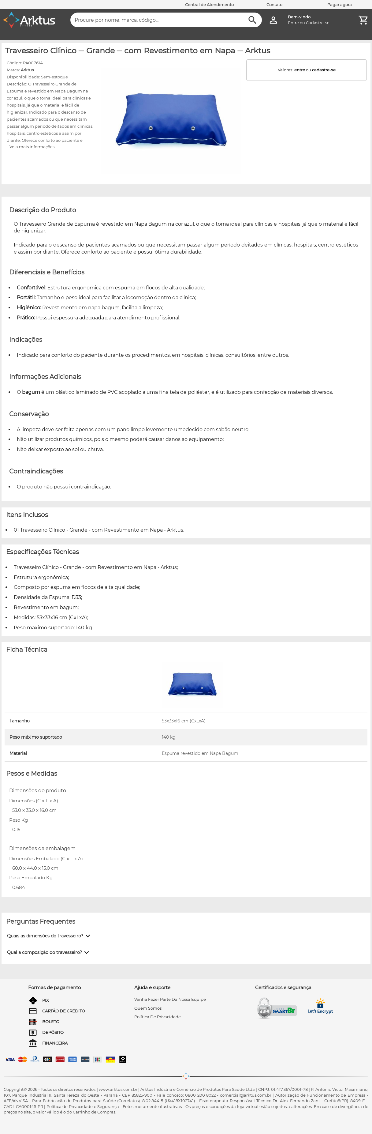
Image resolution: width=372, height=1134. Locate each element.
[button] (50, 936)
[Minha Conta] (273, 20)
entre (299, 69)
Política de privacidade (157, 1016)
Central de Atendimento (209, 4)
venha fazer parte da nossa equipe (170, 999)
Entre (293, 22)
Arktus (27, 69)
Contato (274, 4)
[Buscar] (252, 20)
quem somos (148, 1008)
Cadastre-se (317, 22)
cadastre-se (324, 69)
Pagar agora (339, 4)
